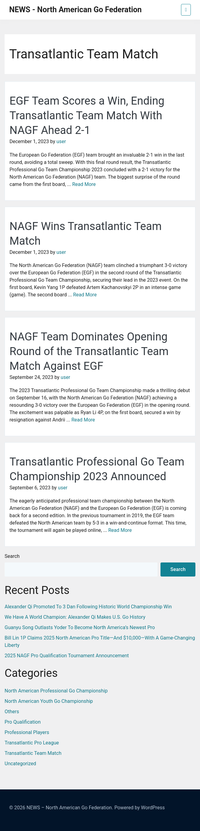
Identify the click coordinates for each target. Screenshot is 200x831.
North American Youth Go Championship (49, 701)
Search (12, 556)
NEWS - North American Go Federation (75, 9)
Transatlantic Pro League (32, 743)
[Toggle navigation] (186, 10)
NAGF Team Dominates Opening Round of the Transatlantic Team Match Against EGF (88, 351)
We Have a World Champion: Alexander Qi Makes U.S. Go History (75, 617)
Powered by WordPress (139, 808)
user (61, 141)
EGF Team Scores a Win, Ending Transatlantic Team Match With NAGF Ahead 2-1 (86, 116)
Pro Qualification (23, 722)
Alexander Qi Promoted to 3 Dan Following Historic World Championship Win (88, 607)
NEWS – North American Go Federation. (69, 808)
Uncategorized (20, 763)
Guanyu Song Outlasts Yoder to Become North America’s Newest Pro (80, 627)
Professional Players (27, 732)
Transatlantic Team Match (33, 753)
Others (12, 711)
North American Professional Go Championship (56, 691)
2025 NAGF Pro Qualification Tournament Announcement (67, 655)
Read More (84, 184)
